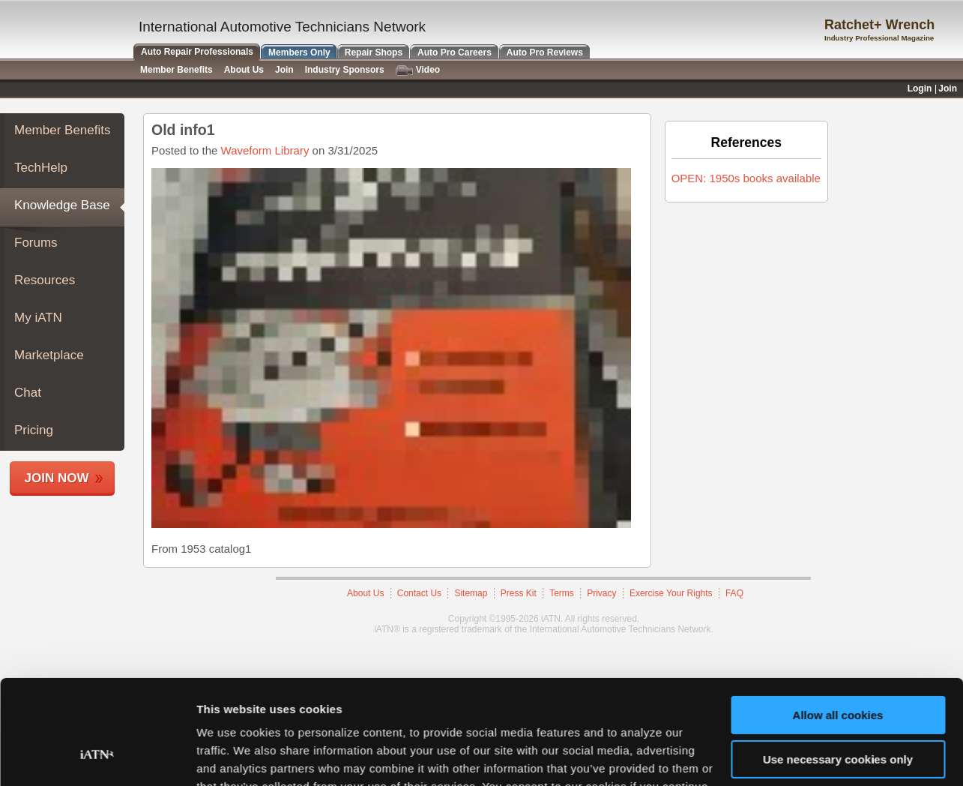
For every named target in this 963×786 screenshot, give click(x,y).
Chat (27, 393)
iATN (65, 31)
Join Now (57, 478)
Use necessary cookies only (838, 669)
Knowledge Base (62, 205)
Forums (36, 243)
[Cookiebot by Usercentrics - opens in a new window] (97, 757)
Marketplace (49, 355)
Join (284, 69)
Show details (231, 756)
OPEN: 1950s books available (746, 178)
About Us (244, 69)
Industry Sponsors (344, 69)
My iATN (38, 317)
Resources (44, 280)
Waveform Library (265, 150)
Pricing (33, 430)
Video (418, 70)
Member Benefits (62, 130)
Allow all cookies (838, 626)
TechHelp (40, 167)
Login (920, 88)
